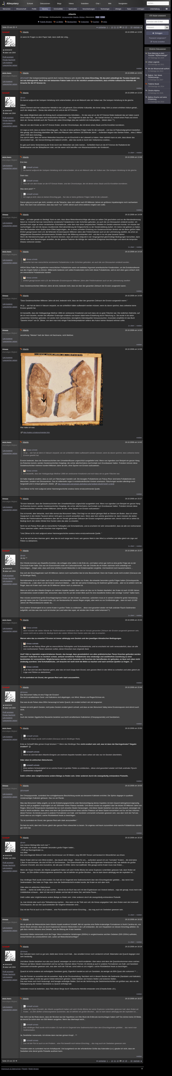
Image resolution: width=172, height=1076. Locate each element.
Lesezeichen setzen (10, 65)
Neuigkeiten (123, 4)
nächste (136, 27)
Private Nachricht (9, 60)
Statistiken (85, 4)
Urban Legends (158, 63)
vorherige (102, 27)
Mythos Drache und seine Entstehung (158, 99)
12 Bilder (59, 22)
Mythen (82, 17)
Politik (34, 9)
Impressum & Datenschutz (11, 1069)
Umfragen (140, 9)
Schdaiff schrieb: (31, 167)
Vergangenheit (67, 17)
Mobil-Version (34, 1069)
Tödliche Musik (158, 85)
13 (112, 27)
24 (123, 27)
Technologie (105, 9)
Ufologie (118, 9)
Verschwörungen (88, 9)
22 (118, 27)
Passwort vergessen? (157, 38)
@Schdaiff (24, 78)
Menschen (6, 9)
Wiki (109, 4)
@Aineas (24, 692)
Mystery (45, 9)
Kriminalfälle (58, 9)
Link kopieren (7, 63)
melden (139, 69)
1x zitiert (131, 153)
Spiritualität (73, 9)
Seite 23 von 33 (9, 27)
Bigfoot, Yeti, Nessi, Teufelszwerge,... (158, 77)
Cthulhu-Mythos (158, 92)
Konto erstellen (159, 42)
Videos (71, 4)
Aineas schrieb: (30, 259)
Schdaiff (5, 32)
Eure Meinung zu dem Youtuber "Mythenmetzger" (158, 55)
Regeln (24, 1069)
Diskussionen (45, 4)
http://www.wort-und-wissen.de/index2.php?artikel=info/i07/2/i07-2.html (85, 484)
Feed (97, 17)
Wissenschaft (21, 9)
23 (120, 27)
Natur (129, 9)
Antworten (85, 22)
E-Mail (103, 17)
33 (131, 27)
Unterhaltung (155, 9)
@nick (22, 98)
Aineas (5, 215)
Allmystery (13, 3)
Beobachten (72, 22)
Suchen (96, 22)
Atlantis (75, 17)
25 (126, 27)
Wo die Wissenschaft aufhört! (158, 70)
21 (115, 27)
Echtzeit (30, 4)
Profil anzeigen (8, 57)
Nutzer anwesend (157, 16)
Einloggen (158, 33)
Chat (98, 4)
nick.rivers (6, 73)
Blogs (59, 4)
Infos (105, 22)
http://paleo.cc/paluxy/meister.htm (36, 432)
